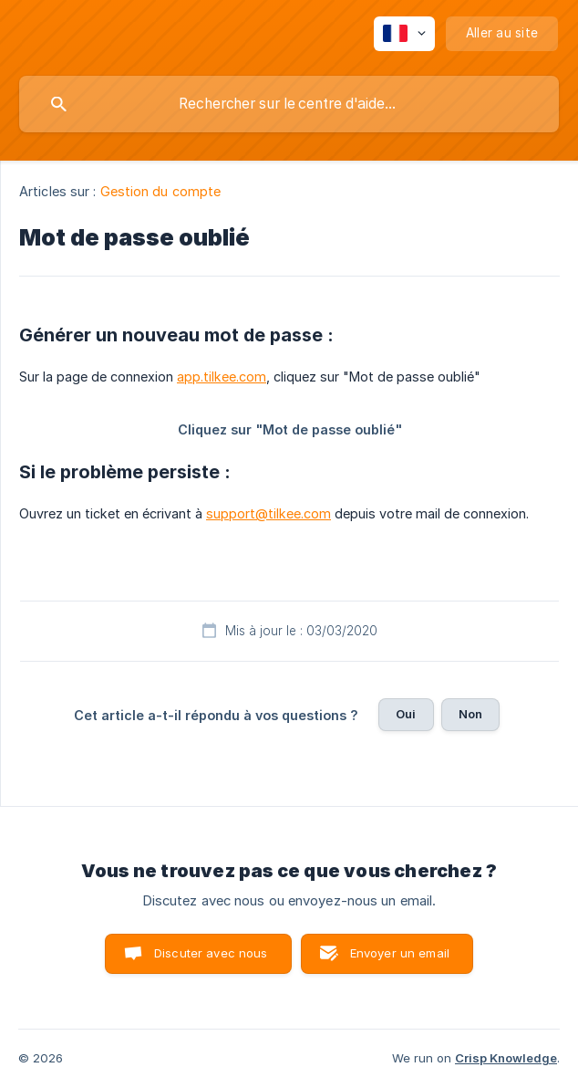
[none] (404, 33)
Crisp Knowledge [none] (506, 1058)
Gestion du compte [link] (161, 191)
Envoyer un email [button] (399, 953)
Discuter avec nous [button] (211, 953)
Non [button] (470, 713)
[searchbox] (289, 104)
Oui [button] (406, 713)
